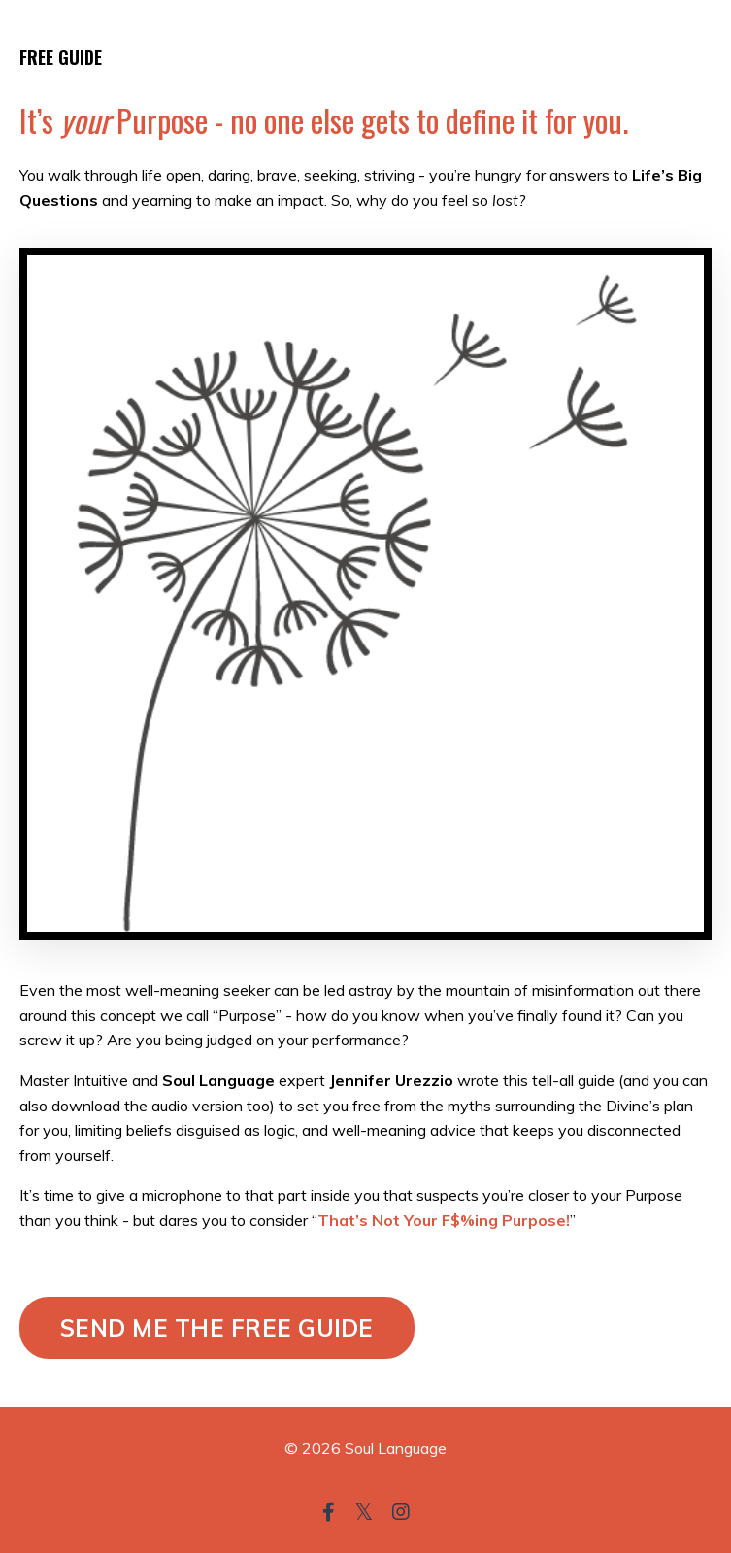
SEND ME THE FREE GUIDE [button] (217, 1327)
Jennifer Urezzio (391, 1080)
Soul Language (218, 1080)
